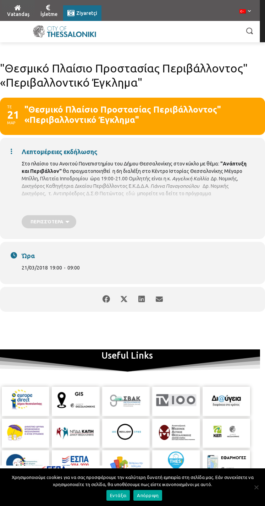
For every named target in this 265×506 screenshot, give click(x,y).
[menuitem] (245, 11)
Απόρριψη (148, 495)
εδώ (130, 193)
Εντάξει (118, 495)
